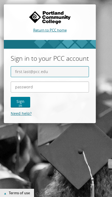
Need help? (21, 113)
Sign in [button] (20, 103)
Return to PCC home (50, 30)
